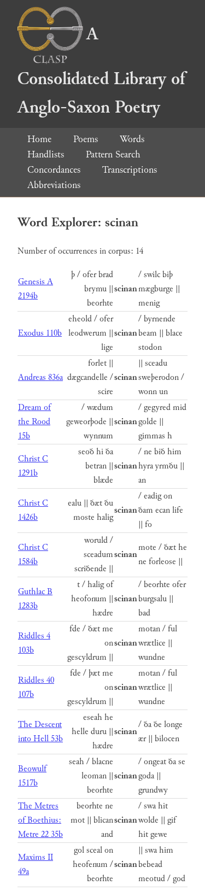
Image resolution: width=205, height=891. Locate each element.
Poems (85, 139)
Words (132, 139)
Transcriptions (129, 170)
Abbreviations (53, 185)
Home (39, 139)
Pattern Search (113, 154)
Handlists (45, 154)
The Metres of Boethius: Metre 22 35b (40, 820)
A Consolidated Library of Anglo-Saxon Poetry (101, 70)
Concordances (53, 170)
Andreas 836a (40, 377)
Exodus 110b (40, 333)
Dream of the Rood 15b (34, 421)
